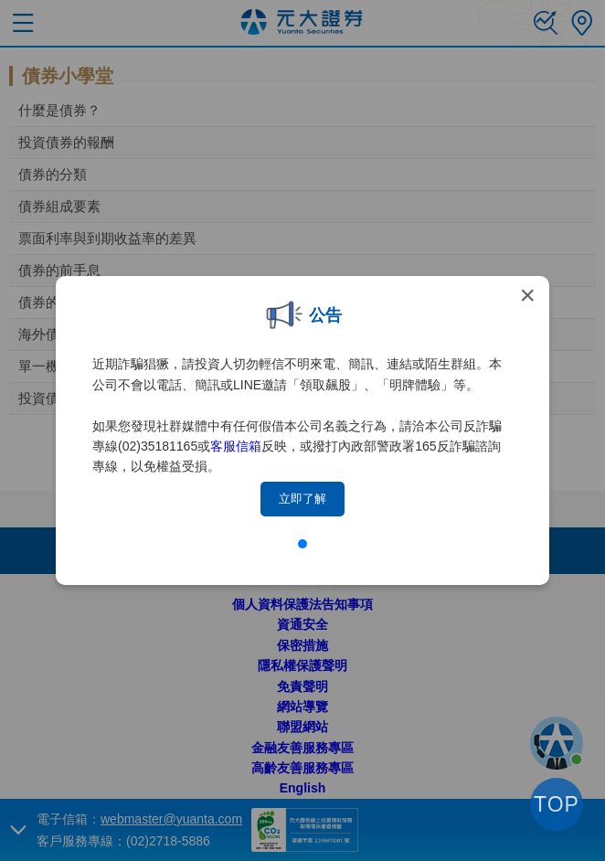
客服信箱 (235, 446)
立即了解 (302, 498)
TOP (556, 804)
